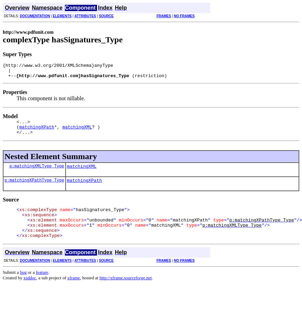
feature (42, 286)
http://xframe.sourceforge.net (125, 292)
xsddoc (29, 292)
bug (23, 286)
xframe (73, 292)
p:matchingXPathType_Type (34, 188)
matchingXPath (36, 132)
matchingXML (77, 132)
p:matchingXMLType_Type (36, 173)
